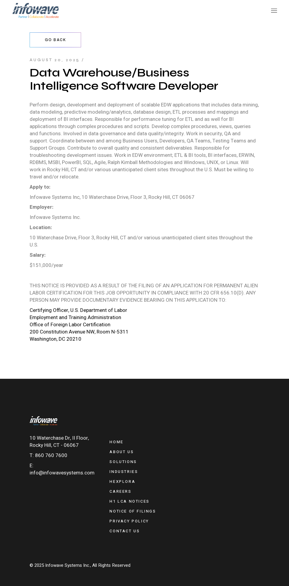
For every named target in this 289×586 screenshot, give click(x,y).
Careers (120, 491)
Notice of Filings (132, 511)
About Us (121, 452)
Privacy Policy (129, 521)
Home (116, 442)
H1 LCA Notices (129, 501)
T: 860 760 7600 (48, 455)
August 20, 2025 (55, 60)
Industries (123, 471)
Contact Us (124, 531)
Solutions (123, 462)
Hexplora (122, 481)
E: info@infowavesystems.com (62, 469)
